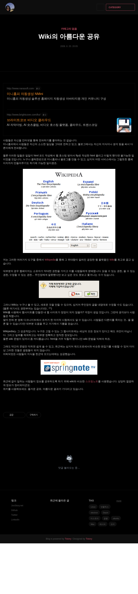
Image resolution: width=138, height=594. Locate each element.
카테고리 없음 (69, 28)
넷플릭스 (105, 557)
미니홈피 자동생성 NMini (25, 94)
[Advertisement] (69, 427)
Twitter (14, 565)
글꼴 (106, 569)
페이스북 (119, 494)
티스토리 (95, 569)
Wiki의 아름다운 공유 (68, 36)
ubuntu (116, 569)
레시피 (103, 575)
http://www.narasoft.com (20, 88)
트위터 (132, 494)
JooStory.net (17, 556)
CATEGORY (121, 7)
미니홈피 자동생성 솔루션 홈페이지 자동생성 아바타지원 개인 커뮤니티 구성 (56, 98)
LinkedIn (15, 570)
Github (14, 561)
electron (94, 563)
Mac (92, 575)
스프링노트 (91, 381)
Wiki (112, 259)
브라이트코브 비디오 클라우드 (29, 120)
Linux (93, 557)
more (118, 551)
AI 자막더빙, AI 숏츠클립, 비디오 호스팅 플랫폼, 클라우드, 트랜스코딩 (52, 124)
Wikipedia (50, 259)
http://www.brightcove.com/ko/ (24, 114)
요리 (113, 575)
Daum (105, 563)
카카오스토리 (126, 494)
